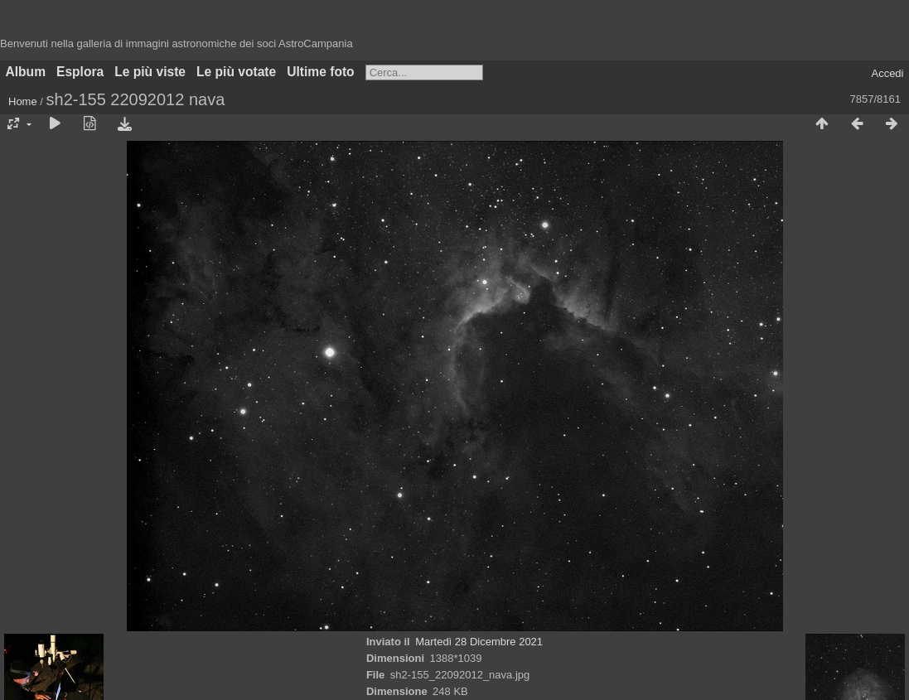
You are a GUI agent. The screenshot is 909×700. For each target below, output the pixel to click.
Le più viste (150, 72)
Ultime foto (320, 72)
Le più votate (236, 72)
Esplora (80, 72)
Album (26, 72)
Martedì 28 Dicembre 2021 (479, 641)
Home (22, 101)
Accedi (887, 73)
